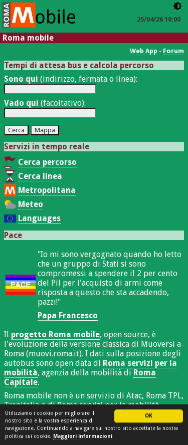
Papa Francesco (68, 315)
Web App (143, 51)
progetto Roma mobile (55, 334)
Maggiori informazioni (82, 436)
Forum (173, 51)
